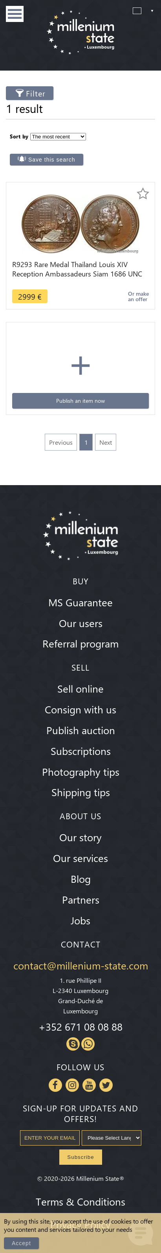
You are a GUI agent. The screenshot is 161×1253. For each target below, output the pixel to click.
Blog (81, 878)
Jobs (80, 920)
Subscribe (80, 1157)
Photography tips (80, 771)
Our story (80, 837)
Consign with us (80, 709)
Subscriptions (81, 750)
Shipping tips (80, 791)
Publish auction (80, 730)
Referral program (80, 643)
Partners (80, 899)
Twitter (106, 1085)
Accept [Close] (21, 1243)
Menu (15, 14)
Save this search (51, 159)
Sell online (80, 688)
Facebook (55, 1085)
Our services (80, 857)
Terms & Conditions (80, 1201)
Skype (73, 1044)
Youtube (89, 1085)
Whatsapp (88, 1044)
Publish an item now (80, 400)
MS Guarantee (80, 602)
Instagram (72, 1085)
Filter (36, 93)
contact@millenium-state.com (80, 965)
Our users (80, 622)
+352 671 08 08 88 (80, 1026)
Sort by (19, 136)
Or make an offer (138, 296)
